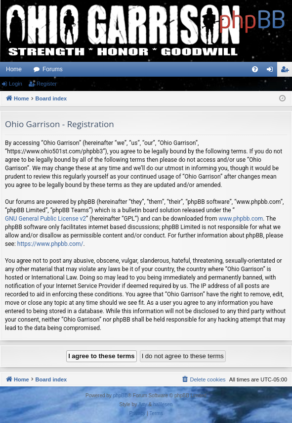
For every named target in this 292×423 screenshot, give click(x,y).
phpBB (120, 395)
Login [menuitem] (272, 71)
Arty (142, 404)
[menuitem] (255, 69)
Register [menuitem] (287, 71)
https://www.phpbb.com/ (50, 243)
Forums (52, 69)
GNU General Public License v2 (45, 218)
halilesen (162, 404)
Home (14, 69)
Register (47, 84)
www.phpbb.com (240, 218)
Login (15, 84)
